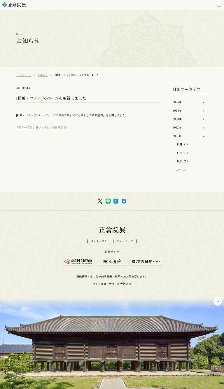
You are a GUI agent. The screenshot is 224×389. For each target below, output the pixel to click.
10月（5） (183, 161)
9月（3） (182, 170)
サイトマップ (125, 241)
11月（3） (183, 153)
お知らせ (43, 75)
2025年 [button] (177, 102)
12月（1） (183, 144)
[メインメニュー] (218, 5)
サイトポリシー (100, 241)
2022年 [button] (177, 127)
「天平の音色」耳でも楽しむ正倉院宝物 (41, 127)
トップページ (23, 75)
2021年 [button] (177, 136)
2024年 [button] (177, 110)
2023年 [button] (177, 119)
